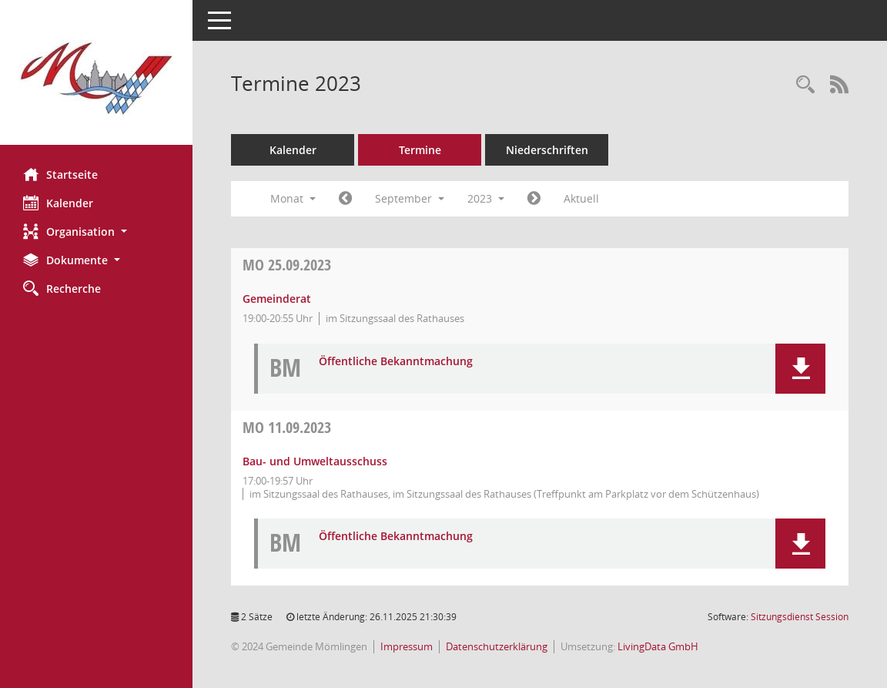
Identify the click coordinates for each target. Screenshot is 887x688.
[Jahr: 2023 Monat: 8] (345, 199)
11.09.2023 (287, 427)
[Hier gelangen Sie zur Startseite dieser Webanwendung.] (96, 78)
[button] (96, 231)
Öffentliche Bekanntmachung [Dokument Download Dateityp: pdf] (396, 361)
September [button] (409, 198)
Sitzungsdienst (800, 616)
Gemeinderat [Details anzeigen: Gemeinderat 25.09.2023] (277, 298)
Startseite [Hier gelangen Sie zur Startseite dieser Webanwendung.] (60, 174)
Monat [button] (293, 198)
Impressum (406, 646)
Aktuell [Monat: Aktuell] (581, 198)
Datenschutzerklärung (496, 646)
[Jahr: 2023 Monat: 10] (534, 199)
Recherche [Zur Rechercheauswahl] (62, 288)
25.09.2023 (287, 264)
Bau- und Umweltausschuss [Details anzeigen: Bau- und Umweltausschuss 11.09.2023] (315, 461)
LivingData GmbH (658, 646)
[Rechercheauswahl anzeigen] (805, 85)
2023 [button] (485, 198)
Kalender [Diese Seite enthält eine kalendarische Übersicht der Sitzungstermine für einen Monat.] (58, 202)
